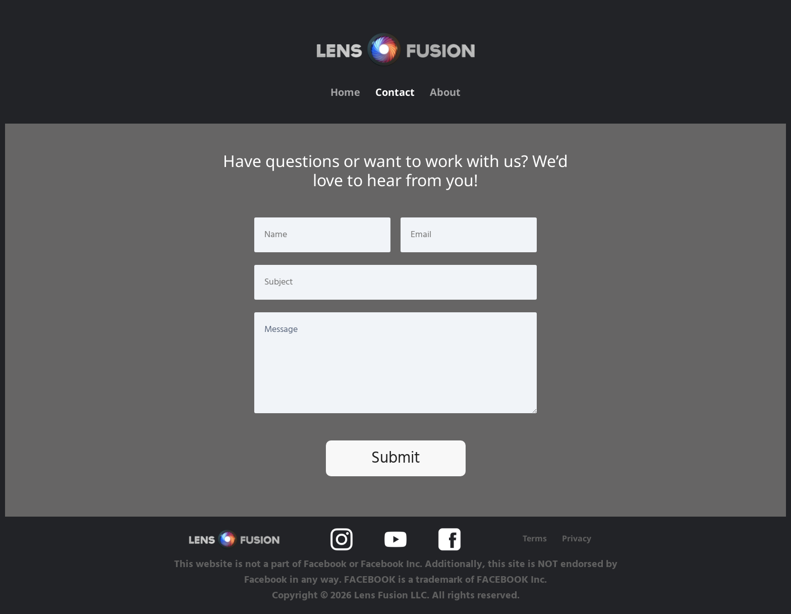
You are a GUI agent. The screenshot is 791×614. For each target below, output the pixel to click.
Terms (535, 538)
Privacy (576, 538)
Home (345, 93)
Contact (395, 93)
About (445, 93)
